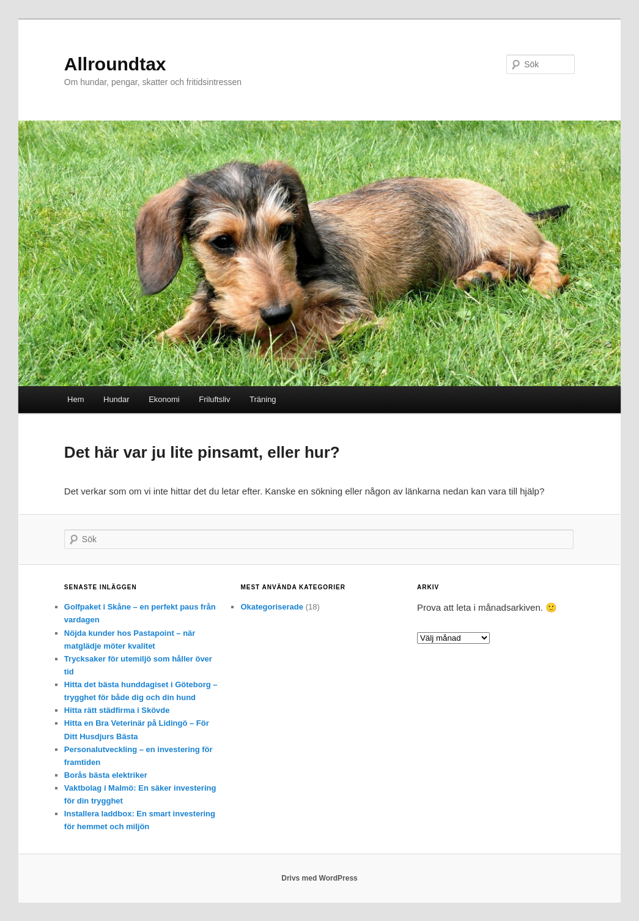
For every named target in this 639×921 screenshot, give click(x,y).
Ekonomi (164, 399)
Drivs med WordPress (319, 878)
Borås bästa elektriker (105, 775)
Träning (262, 399)
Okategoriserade (271, 606)
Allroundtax (115, 64)
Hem (75, 399)
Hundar (116, 399)
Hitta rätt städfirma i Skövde (117, 710)
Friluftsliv (214, 399)
